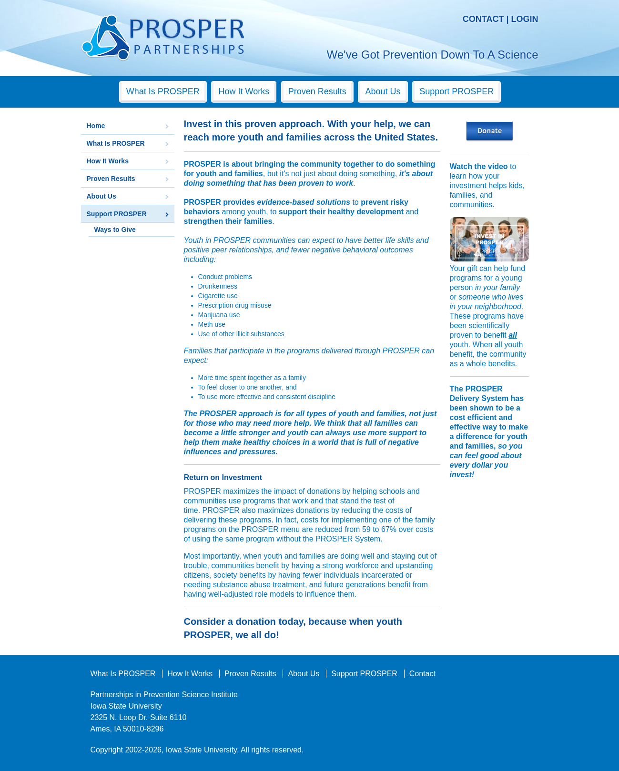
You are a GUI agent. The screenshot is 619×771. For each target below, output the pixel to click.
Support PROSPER (456, 91)
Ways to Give (115, 229)
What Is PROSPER (163, 91)
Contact (483, 19)
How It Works (243, 91)
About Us (382, 91)
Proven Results (317, 91)
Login (524, 19)
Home (96, 126)
